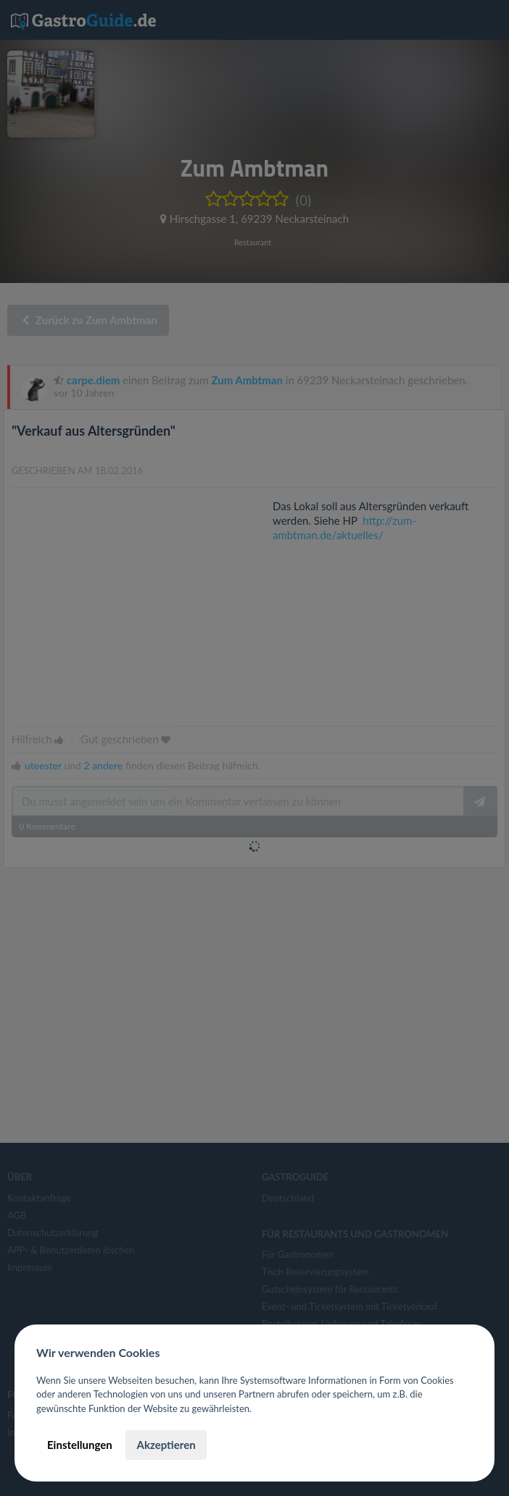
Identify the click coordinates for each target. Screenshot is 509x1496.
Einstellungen (79, 1444)
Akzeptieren (165, 1444)
